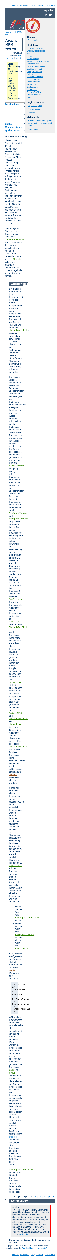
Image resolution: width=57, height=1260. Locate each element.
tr (21, 58)
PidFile (30, 74)
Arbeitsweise (33, 40)
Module (15, 6)
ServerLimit (32, 84)
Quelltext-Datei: (13, 130)
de (19, 55)
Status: (8, 124)
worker (13, 774)
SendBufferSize (33, 82)
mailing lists (24, 1234)
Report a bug (33, 112)
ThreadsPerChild (14, 240)
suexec (13, 1137)
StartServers (32, 87)
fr (12, 58)
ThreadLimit (32, 89)
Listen (29, 56)
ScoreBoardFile (33, 79)
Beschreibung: (12, 104)
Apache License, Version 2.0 (34, 1248)
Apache (8, 32)
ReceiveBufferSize (35, 76)
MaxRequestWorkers (36, 66)
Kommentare (33, 129)
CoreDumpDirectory (35, 48)
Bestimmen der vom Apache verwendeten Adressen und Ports (40, 123)
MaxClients (15, 259)
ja (16, 58)
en (8, 58)
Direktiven (24, 6)
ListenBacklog (33, 58)
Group (29, 53)
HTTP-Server (19, 32)
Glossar (39, 6)
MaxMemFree (33, 64)
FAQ (33, 6)
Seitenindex (50, 6)
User (29, 97)
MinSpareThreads (34, 71)
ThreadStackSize (34, 95)
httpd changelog (35, 105)
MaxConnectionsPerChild (38, 61)
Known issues (34, 109)
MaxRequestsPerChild (27, 918)
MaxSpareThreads (35, 69)
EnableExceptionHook (36, 51)
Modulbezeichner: (14, 127)
